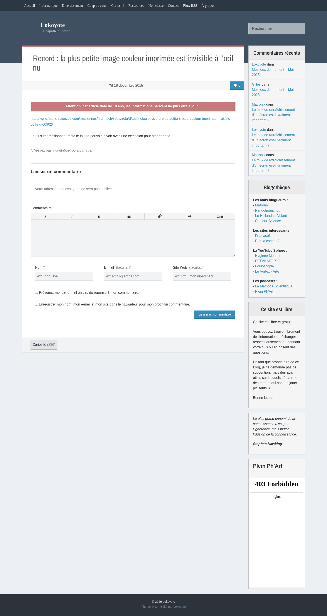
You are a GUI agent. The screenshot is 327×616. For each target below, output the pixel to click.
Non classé (156, 5)
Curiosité (117, 5)
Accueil (29, 5)
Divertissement (72, 5)
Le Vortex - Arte (267, 271)
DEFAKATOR (265, 261)
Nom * (40, 274)
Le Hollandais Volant (271, 216)
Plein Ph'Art (264, 291)
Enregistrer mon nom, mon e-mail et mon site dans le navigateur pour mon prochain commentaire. (114, 311)
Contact (173, 5)
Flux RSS (190, 5)
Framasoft (263, 236)
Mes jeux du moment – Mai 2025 (273, 72)
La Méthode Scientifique (274, 286)
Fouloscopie (264, 266)
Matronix (258, 104)
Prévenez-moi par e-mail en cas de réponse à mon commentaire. (87, 299)
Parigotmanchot (267, 210)
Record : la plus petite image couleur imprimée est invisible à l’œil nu (133, 63)
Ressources (136, 5)
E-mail (109, 274)
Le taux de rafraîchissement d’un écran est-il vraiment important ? (273, 115)
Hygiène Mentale (268, 256)
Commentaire (41, 208)
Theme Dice (149, 606)
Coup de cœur (97, 5)
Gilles (256, 84)
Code (220, 216)
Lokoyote (52, 25)
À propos (208, 5)
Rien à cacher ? (267, 241)
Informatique (48, 5)
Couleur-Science (268, 221)
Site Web (180, 274)
